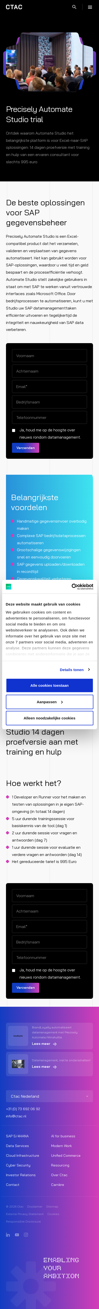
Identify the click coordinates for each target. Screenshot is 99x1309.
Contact (12, 1184)
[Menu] (90, 7)
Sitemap (52, 1206)
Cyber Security (18, 1165)
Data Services (17, 1146)
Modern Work (61, 1146)
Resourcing (60, 1165)
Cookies (53, 1214)
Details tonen (72, 669)
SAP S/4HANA (17, 1136)
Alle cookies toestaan (49, 685)
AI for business (63, 1136)
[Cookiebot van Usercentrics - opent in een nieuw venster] (71, 586)
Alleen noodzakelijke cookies (50, 718)
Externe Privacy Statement (25, 1214)
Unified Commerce (66, 1155)
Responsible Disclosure (23, 1221)
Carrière (57, 1184)
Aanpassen (50, 701)
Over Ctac (59, 1175)
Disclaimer (34, 1206)
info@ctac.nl (16, 1116)
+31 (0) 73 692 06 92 (23, 1109)
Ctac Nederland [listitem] (25, 1096)
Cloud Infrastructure (22, 1155)
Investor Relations (21, 1175)
